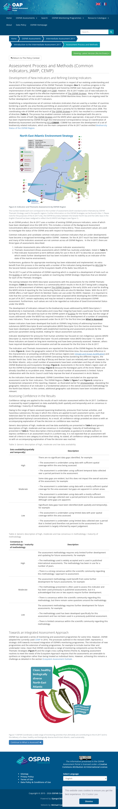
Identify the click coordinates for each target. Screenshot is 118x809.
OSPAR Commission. (61, 793)
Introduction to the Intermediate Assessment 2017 (37, 44)
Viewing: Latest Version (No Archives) (91, 53)
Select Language (71, 774)
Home (14, 38)
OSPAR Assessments (31, 38)
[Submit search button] (111, 32)
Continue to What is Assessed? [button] (26, 742)
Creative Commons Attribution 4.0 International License (84, 765)
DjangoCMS (57, 798)
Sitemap (24, 774)
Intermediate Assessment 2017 (60, 38)
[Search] (94, 32)
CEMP (37, 639)
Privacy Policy (27, 776)
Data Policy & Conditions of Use (36, 782)
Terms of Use (27, 779)
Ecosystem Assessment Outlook (57, 659)
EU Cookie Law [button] (90, 794)
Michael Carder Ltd (60, 805)
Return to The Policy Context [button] (25, 58)
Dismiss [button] (89, 801)
